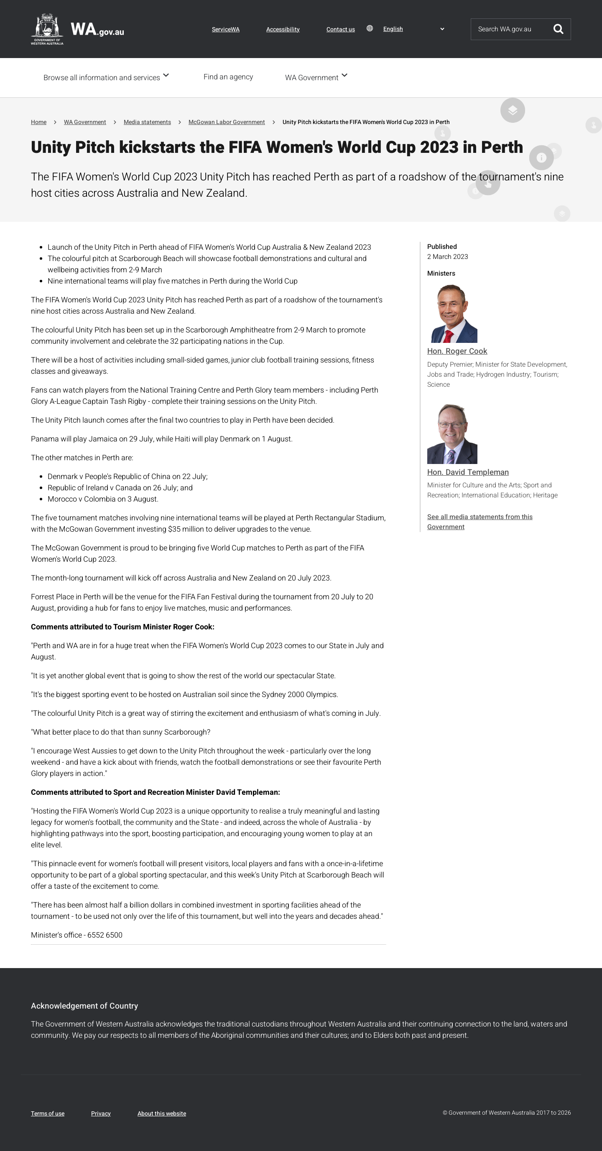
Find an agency (231, 77)
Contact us (341, 29)
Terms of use (47, 1112)
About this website (162, 1112)
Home (38, 121)
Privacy (101, 1112)
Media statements (147, 121)
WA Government (314, 77)
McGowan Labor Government (227, 121)
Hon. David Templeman (468, 471)
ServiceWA (226, 29)
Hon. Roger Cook (457, 350)
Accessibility (283, 29)
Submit (558, 29)
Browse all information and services (101, 77)
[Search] (508, 29)
